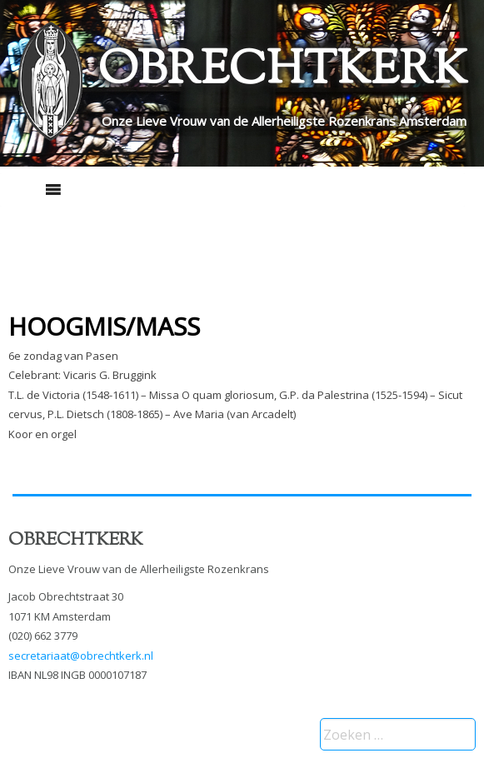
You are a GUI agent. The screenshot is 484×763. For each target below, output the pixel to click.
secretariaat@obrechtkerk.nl (80, 655)
